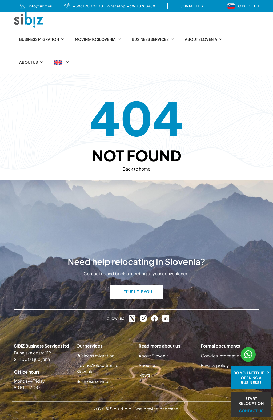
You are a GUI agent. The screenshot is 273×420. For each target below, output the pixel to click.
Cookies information (221, 355)
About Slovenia (204, 39)
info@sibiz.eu (40, 5)
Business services (153, 39)
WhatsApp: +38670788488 (131, 5)
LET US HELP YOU (136, 291)
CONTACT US (191, 5)
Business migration (41, 39)
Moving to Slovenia (98, 39)
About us (31, 62)
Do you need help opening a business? (251, 377)
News (144, 375)
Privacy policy (215, 365)
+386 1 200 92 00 (88, 5)
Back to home (137, 169)
